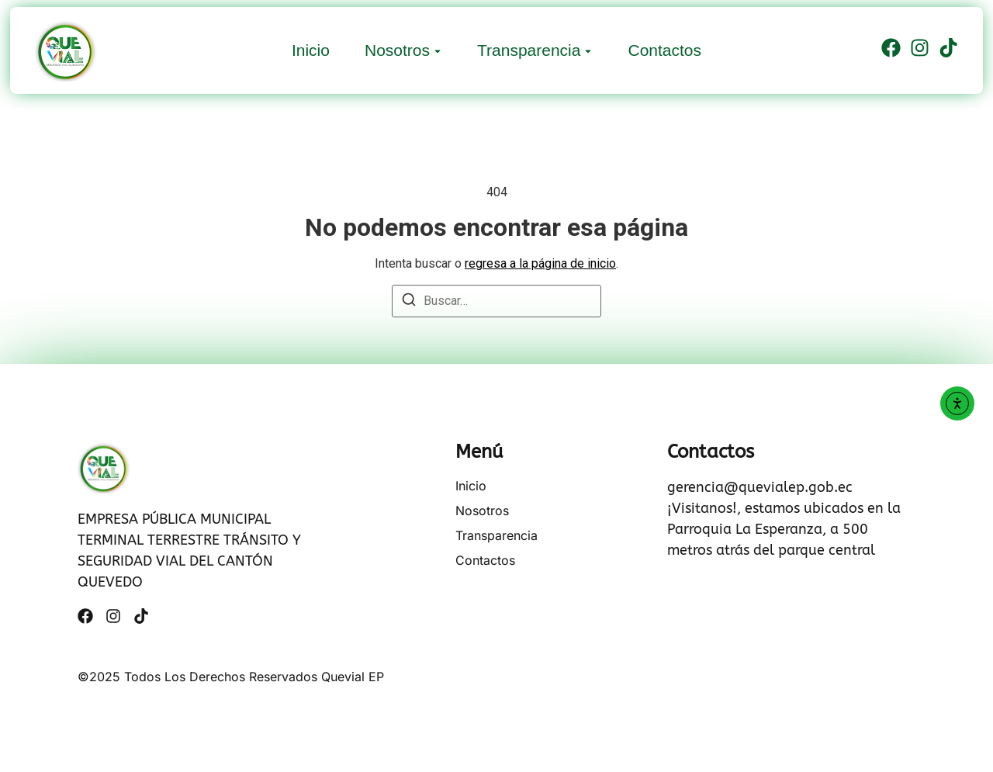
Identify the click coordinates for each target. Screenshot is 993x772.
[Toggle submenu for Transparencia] (586, 50)
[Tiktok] (948, 50)
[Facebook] (891, 50)
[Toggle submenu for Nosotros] (436, 50)
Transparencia (528, 50)
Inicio (311, 50)
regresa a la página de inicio (540, 263)
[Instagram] (919, 50)
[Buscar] (409, 302)
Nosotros (397, 50)
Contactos (664, 50)
